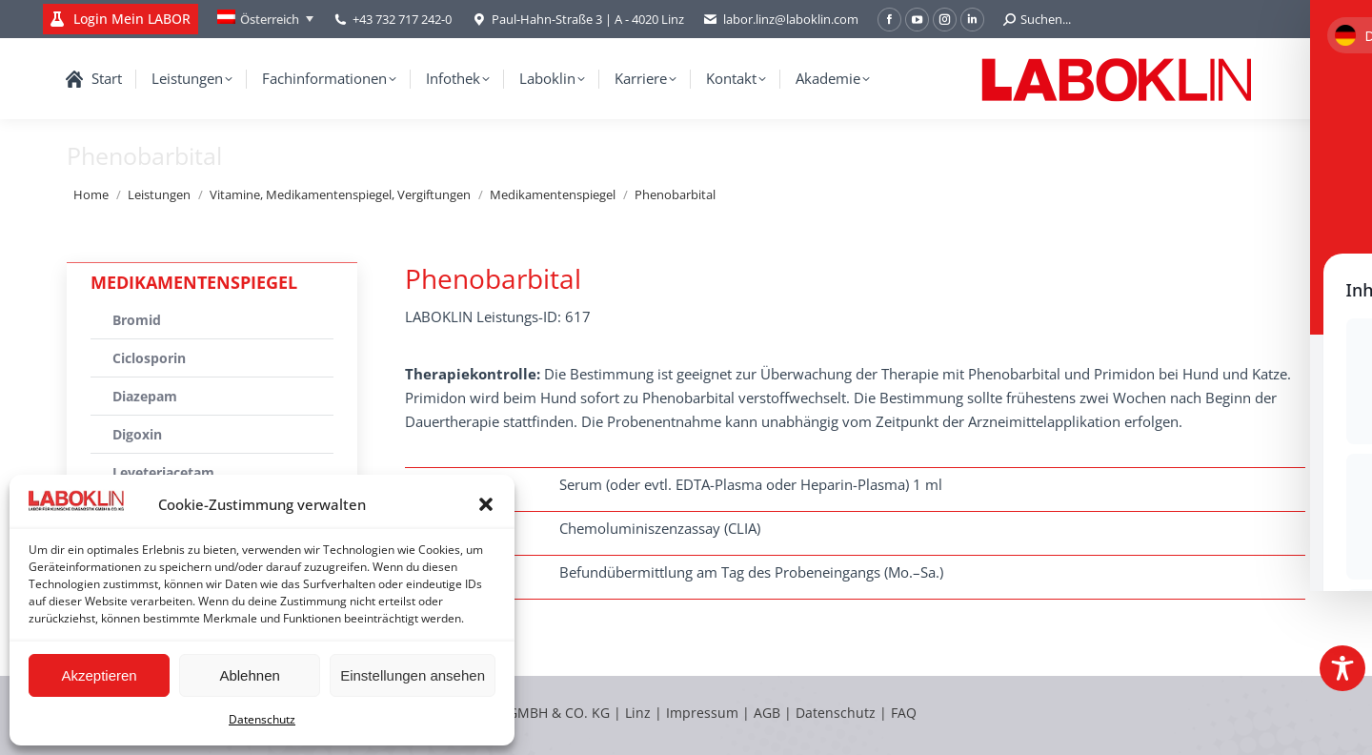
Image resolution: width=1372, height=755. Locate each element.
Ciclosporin (149, 358)
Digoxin (137, 434)
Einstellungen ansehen (412, 675)
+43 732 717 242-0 (402, 19)
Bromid (136, 320)
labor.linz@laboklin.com (780, 19)
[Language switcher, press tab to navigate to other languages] (265, 19)
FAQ (904, 713)
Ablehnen (249, 675)
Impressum (702, 713)
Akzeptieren (98, 675)
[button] (485, 504)
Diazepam (144, 396)
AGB (769, 713)
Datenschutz (262, 719)
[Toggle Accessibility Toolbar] (1342, 668)
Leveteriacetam (163, 472)
